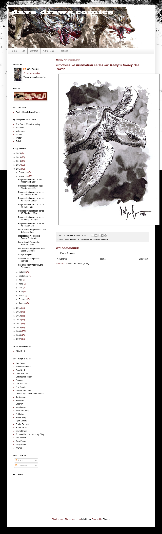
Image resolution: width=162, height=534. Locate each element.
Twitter (18, 138)
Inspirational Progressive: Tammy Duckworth (29, 237)
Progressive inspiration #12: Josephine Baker (30, 180)
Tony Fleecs (21, 441)
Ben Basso (20, 363)
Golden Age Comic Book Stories (30, 394)
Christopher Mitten (24, 377)
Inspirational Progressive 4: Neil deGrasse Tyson (32, 230)
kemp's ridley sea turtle (99, 239)
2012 (18, 319)
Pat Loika (20, 414)
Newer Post (62, 259)
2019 (18, 157)
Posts (18, 460)
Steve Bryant (21, 431)
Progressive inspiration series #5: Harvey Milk (31, 224)
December (23, 172)
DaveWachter (33, 69)
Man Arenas (21, 407)
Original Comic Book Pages (28, 112)
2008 (18, 335)
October (22, 272)
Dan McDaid (21, 383)
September (24, 276)
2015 (18, 308)
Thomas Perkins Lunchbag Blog (30, 434)
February (23, 299)
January (22, 303)
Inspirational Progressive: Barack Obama (29, 243)
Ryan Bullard (21, 421)
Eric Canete (21, 387)
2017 (18, 165)
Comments (21, 465)
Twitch (18, 141)
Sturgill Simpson (25, 254)
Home (14, 51)
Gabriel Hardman (23, 390)
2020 (18, 153)
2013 (18, 316)
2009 (18, 331)
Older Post (143, 259)
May (21, 287)
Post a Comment (67, 253)
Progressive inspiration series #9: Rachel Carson (31, 199)
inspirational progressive (79, 239)
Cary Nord (20, 370)
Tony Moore (21, 444)
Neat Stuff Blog (22, 410)
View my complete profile (34, 77)
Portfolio (64, 51)
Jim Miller (20, 400)
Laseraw (19, 404)
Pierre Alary (21, 417)
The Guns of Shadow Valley (28, 124)
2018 (18, 161)
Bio (23, 51)
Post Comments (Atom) (78, 263)
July (21, 280)
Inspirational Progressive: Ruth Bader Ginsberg (31, 249)
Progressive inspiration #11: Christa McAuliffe (30, 187)
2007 (18, 339)
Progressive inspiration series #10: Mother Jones (31, 193)
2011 (18, 323)
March (22, 295)
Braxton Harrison (23, 367)
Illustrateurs (21, 397)
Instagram (20, 131)
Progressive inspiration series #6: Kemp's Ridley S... (31, 218)
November (23, 176)
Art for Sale (49, 51)
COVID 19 (20, 351)
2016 (18, 169)
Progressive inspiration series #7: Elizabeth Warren (31, 212)
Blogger (106, 519)
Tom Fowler (21, 438)
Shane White (21, 427)
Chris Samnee (22, 373)
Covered (19, 380)
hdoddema (86, 519)
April (21, 291)
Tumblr (19, 134)
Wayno (19, 448)
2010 (18, 327)
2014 (18, 312)
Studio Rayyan (22, 424)
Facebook (20, 127)
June (21, 284)
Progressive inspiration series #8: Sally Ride (31, 205)
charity (66, 239)
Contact (34, 51)
